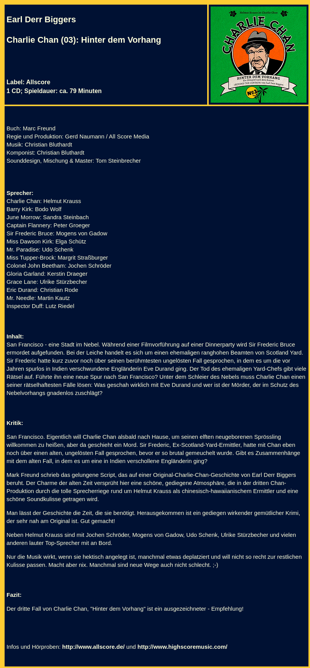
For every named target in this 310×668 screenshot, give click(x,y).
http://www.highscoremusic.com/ (182, 646)
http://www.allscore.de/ (93, 646)
